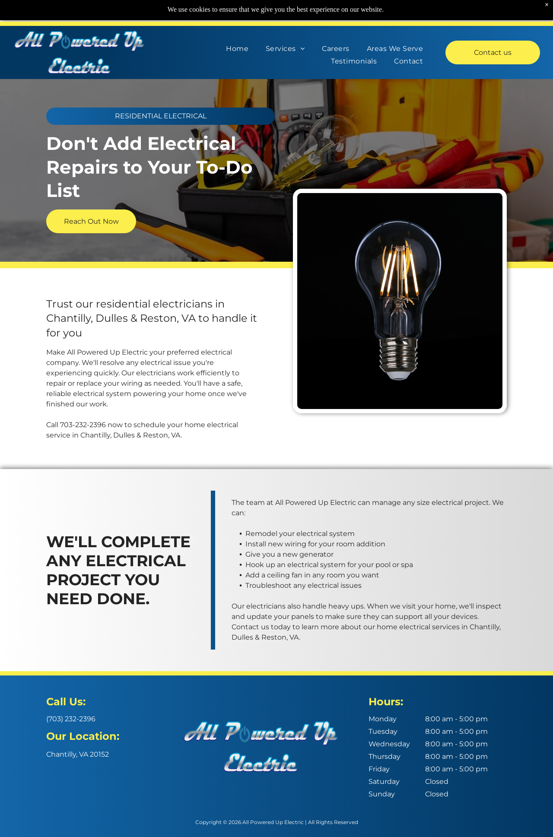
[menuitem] (237, 46)
